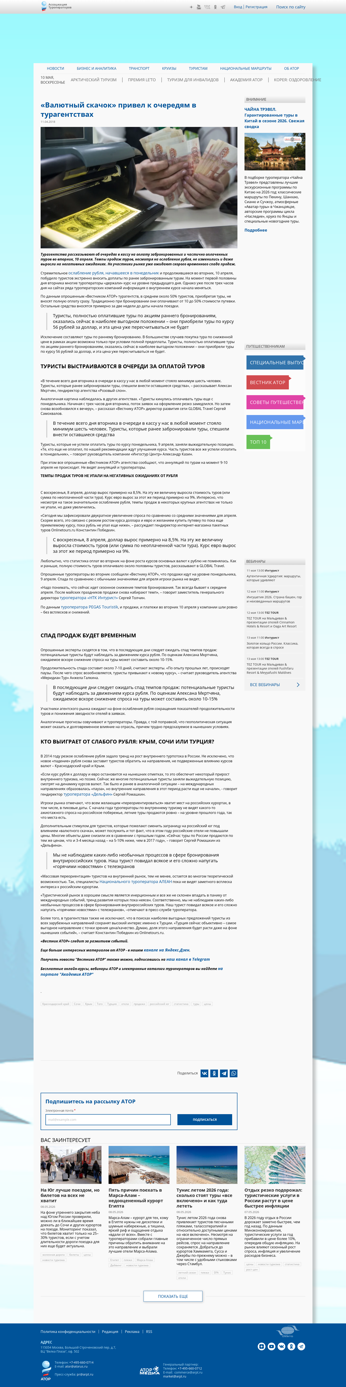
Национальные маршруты (269, 413)
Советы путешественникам (270, 393)
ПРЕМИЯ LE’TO (155, 79)
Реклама (123, 1323)
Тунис (226, 1264)
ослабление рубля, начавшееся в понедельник (108, 272)
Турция (112, 996)
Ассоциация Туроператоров (60, 5)
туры (195, 996)
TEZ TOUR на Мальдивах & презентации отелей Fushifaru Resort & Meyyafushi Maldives (274, 659)
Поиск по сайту (292, 6)
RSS (138, 1323)
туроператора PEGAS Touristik (86, 604)
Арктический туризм (116, 79)
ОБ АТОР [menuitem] (291, 68)
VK (210, 7)
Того (99, 996)
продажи (139, 996)
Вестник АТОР (259, 373)
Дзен (194, 7)
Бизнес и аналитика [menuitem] (96, 68)
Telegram (226, 7)
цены (206, 996)
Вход (241, 6)
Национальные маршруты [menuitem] (246, 68)
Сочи (77, 996)
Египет (114, 1252)
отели (124, 996)
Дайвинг (115, 1257)
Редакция (103, 1323)
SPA (215, 1264)
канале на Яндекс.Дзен (164, 945)
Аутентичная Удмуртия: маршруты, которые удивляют (273, 569)
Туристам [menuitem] (198, 68)
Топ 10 (253, 433)
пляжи (128, 1252)
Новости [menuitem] (55, 68)
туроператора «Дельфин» (85, 791)
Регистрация (260, 6)
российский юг (158, 996)
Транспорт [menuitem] (139, 68)
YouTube (202, 7)
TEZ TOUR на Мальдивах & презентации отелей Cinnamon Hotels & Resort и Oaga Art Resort (271, 613)
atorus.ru (264, 1383)
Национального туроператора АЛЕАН (132, 877)
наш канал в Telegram (185, 953)
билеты (74, 1247)
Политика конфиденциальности (65, 1323)
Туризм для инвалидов (197, 79)
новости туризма (53, 1252)
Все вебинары (263, 675)
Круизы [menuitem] (169, 68)
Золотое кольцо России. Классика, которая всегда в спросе (272, 636)
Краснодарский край (55, 996)
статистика (180, 996)
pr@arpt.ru (85, 1366)
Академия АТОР (242, 79)
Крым (88, 996)
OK (218, 7)
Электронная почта (59, 1102)
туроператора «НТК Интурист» (86, 596)
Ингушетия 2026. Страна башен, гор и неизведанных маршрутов (274, 590)
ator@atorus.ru (76, 1358)
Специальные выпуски (267, 353)
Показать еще (173, 1288)
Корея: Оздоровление (284, 79)
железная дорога (53, 1247)
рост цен (252, 1261)
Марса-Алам (144, 1252)
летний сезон (187, 1264)
